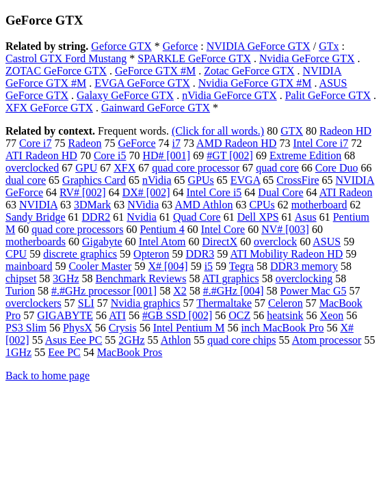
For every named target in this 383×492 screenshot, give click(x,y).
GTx (329, 46)
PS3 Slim (26, 327)
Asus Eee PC (74, 340)
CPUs (261, 204)
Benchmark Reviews (141, 278)
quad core (277, 168)
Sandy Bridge (35, 217)
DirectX (220, 241)
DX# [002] (146, 192)
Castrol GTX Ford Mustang (66, 58)
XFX (124, 168)
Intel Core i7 (320, 143)
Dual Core (280, 192)
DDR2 (96, 217)
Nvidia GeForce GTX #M (255, 83)
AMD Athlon (203, 204)
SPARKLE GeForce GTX (194, 58)
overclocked (32, 168)
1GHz (18, 352)
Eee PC (64, 352)
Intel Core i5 (213, 192)
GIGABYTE (65, 315)
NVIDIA (38, 204)
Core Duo (336, 168)
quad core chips (241, 340)
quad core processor (195, 168)
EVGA (245, 180)
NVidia (143, 204)
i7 (176, 143)
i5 (208, 266)
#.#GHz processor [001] (104, 291)
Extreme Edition (305, 155)
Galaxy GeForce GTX (125, 95)
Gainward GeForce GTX (155, 107)
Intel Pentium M (189, 327)
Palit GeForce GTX (328, 95)
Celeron (285, 303)
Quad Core (197, 217)
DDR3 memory (304, 266)
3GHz (66, 278)
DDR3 (200, 254)
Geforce (180, 46)
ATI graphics (230, 278)
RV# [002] (83, 192)
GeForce (136, 143)
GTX (291, 131)
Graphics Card (94, 180)
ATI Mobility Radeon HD (286, 254)
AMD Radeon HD (236, 143)
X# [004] (167, 266)
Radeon (85, 143)
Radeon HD (345, 131)
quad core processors (77, 229)
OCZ (239, 315)
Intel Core (223, 229)
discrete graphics (80, 254)
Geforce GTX (121, 46)
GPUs (201, 180)
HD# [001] (166, 155)
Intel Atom (162, 241)
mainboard (28, 266)
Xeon (332, 315)
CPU (16, 254)
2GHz (131, 340)
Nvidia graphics (146, 303)
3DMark (92, 204)
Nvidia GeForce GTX (307, 58)
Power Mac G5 (313, 291)
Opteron (151, 254)
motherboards (35, 241)
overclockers (33, 303)
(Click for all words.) (218, 131)
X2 (180, 291)
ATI (117, 315)
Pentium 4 (162, 229)
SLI (86, 303)
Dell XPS (258, 217)
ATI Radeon (346, 192)
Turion (20, 291)
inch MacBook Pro (282, 327)
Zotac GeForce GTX (249, 71)
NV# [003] (285, 229)
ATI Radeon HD (41, 155)
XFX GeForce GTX (49, 107)
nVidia (157, 180)
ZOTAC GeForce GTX (56, 71)
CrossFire (297, 180)
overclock (275, 241)
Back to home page (47, 375)
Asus (306, 217)
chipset (20, 278)
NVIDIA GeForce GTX (259, 46)
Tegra (241, 266)
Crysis (123, 327)
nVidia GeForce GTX (229, 95)
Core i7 (35, 143)
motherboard (319, 204)
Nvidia (142, 217)
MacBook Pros (130, 352)
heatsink (285, 315)
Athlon (176, 340)
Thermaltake (224, 303)
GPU (86, 168)
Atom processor (327, 340)
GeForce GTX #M (155, 71)
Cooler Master (99, 266)
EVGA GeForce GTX (142, 83)
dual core (25, 180)
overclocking (304, 278)
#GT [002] (230, 155)
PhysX (77, 327)
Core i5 (110, 155)
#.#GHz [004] (233, 291)
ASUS (327, 241)
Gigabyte (102, 241)
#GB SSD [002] (177, 315)
